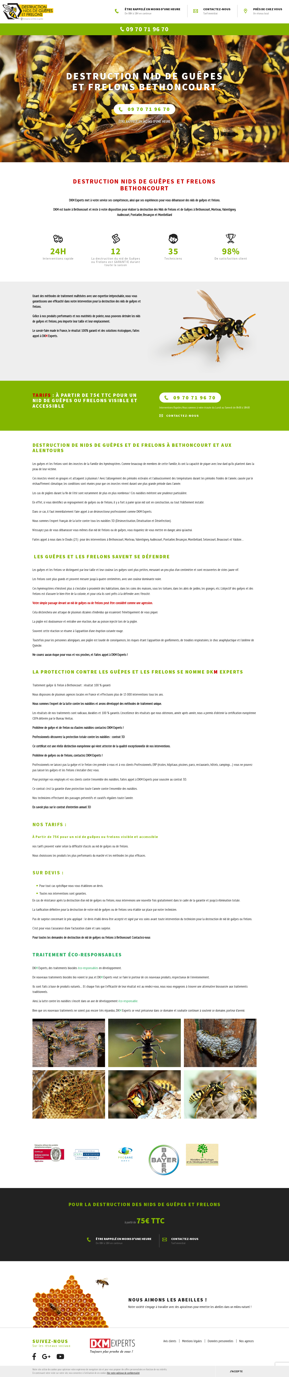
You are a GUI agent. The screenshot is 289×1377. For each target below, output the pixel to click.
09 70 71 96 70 (144, 112)
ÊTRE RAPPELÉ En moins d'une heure (145, 124)
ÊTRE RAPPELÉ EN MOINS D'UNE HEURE (147, 11)
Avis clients (169, 1344)
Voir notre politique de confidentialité (123, 1373)
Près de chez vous (262, 11)
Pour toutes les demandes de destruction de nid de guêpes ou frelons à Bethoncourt (82, 940)
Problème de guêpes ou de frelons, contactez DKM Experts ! (67, 758)
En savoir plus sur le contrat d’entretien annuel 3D (62, 810)
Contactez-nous (211, 11)
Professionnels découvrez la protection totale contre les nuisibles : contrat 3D (78, 739)
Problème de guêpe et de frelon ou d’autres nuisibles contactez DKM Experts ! (78, 730)
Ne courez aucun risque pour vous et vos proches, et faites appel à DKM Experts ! (80, 657)
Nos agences (246, 1344)
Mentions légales (192, 1344)
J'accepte (236, 1371)
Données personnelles (220, 1344)
